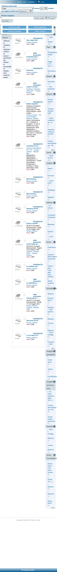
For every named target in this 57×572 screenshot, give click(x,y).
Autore (49, 94)
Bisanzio (50, 487)
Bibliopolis (51, 224)
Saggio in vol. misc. (50, 64)
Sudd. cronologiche (51, 456)
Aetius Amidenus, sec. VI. (51, 120)
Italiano (50, 168)
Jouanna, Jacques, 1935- (51, 111)
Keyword (50, 426)
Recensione (52, 71)
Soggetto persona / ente (50, 385)
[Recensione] (31, 179)
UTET (51, 237)
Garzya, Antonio (32, 42)
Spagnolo (51, 197)
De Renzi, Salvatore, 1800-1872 (33, 90)
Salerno (50, 369)
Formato (50, 34)
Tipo (48, 47)
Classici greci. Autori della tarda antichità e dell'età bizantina (51, 274)
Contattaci (31, 2)
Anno (49, 152)
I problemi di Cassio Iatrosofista (38, 146)
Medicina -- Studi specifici (51, 310)
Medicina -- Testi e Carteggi (51, 333)
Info (25, 2)
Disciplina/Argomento (51, 288)
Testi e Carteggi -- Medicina (51, 434)
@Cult (28, 520)
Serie (49, 242)
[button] (44, 8)
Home (20, 2)
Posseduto (51, 82)
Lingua (49, 163)
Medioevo (51, 494)
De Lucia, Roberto (33, 116)
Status (49, 76)
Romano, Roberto (32, 118)
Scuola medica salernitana (51, 419)
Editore (50, 203)
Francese (51, 176)
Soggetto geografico (51, 353)
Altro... (53, 150)
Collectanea (52, 247)
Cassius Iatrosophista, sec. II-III (52, 143)
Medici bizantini (32, 104)
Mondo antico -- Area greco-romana (50, 468)
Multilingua (51, 190)
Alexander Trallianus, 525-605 (51, 132)
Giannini (50, 232)
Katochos (29, 70)
